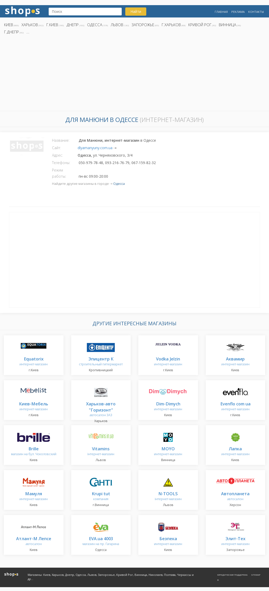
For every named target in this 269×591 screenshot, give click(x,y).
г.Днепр (11, 31)
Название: (60, 140)
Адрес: (57, 155)
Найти (135, 11)
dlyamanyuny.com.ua (95, 147)
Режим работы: (59, 173)
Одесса (94, 24)
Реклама (238, 12)
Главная (221, 12)
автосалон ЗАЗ (101, 409)
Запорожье (143, 24)
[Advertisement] (134, 74)
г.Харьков (171, 24)
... (27, 31)
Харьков (30, 24)
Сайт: (56, 147)
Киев (8, 24)
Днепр (73, 24)
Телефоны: (61, 162)
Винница (227, 24)
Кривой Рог (199, 24)
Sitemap (255, 574)
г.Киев (52, 24)
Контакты (256, 12)
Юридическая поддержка (232, 574)
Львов (117, 24)
